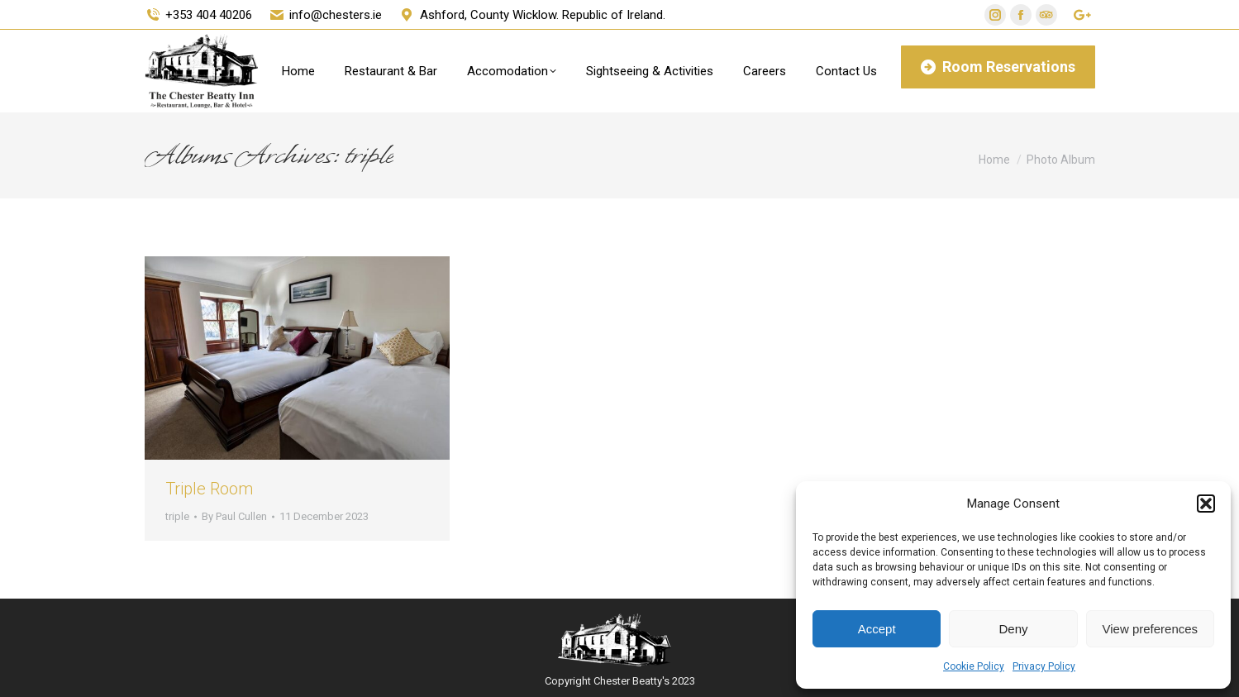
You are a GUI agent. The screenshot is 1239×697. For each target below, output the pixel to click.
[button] (1206, 503)
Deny (1012, 629)
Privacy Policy (1044, 666)
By (234, 516)
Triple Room (209, 489)
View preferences (1150, 629)
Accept (877, 629)
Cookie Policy (973, 666)
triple (177, 516)
